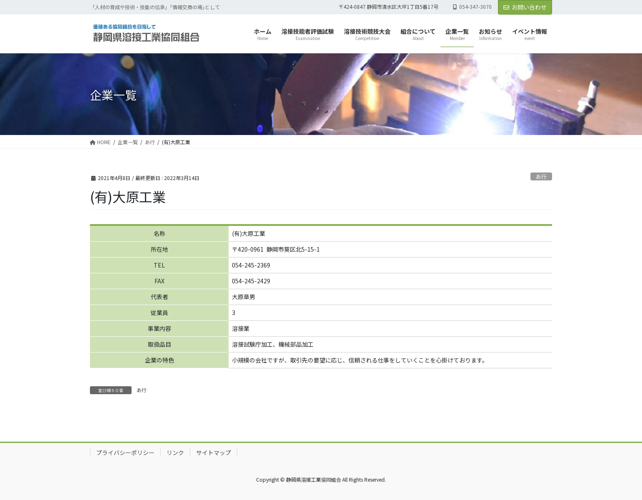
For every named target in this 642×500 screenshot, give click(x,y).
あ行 (541, 176)
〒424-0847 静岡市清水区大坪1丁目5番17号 (388, 6)
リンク (175, 452)
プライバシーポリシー (125, 452)
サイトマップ (213, 452)
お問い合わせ (525, 7)
